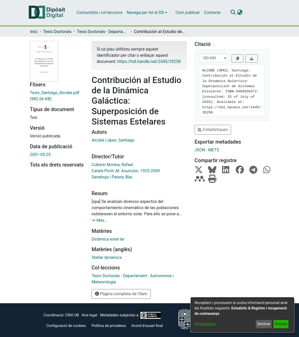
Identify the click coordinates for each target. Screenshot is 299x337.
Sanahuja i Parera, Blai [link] (112, 177)
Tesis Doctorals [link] (57, 31)
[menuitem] (147, 12)
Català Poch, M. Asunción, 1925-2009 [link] (126, 170)
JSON (200, 149)
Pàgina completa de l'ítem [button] (121, 293)
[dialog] (242, 315)
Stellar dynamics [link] (107, 257)
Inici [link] (34, 31)
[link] (57, 96)
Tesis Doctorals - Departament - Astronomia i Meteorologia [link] (102, 31)
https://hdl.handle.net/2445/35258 (149, 61)
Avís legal (89, 315)
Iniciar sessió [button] (256, 12)
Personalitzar (205, 324)
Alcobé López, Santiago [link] (113, 140)
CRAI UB (72, 315)
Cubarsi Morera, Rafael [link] (112, 164)
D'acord (281, 324)
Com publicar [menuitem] (187, 12)
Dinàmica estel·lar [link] (108, 239)
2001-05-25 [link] (40, 154)
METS (213, 149)
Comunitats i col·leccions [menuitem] (99, 12)
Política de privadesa (109, 326)
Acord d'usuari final (147, 326)
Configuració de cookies (66, 326)
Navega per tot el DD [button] (145, 12)
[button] (233, 13)
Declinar (263, 324)
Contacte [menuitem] (212, 12)
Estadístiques (213, 129)
